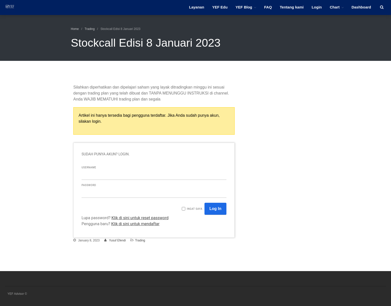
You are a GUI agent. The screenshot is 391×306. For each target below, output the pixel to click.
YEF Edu (220, 7)
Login (317, 7)
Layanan (196, 7)
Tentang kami (292, 7)
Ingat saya (194, 208)
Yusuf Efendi (117, 240)
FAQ (268, 7)
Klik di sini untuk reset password (140, 217)
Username (89, 167)
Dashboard (361, 7)
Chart (334, 7)
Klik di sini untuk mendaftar (135, 223)
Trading (90, 29)
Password (89, 185)
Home (75, 29)
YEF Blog (244, 7)
